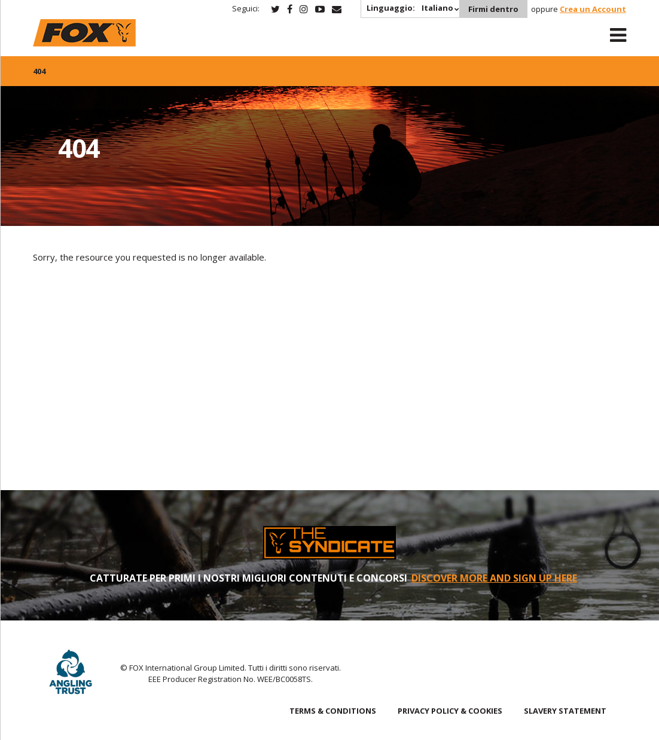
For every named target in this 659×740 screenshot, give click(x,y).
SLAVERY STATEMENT (565, 710)
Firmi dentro (493, 9)
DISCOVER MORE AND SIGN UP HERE (494, 578)
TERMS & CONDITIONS (332, 710)
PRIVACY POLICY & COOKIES (450, 710)
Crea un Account (593, 9)
